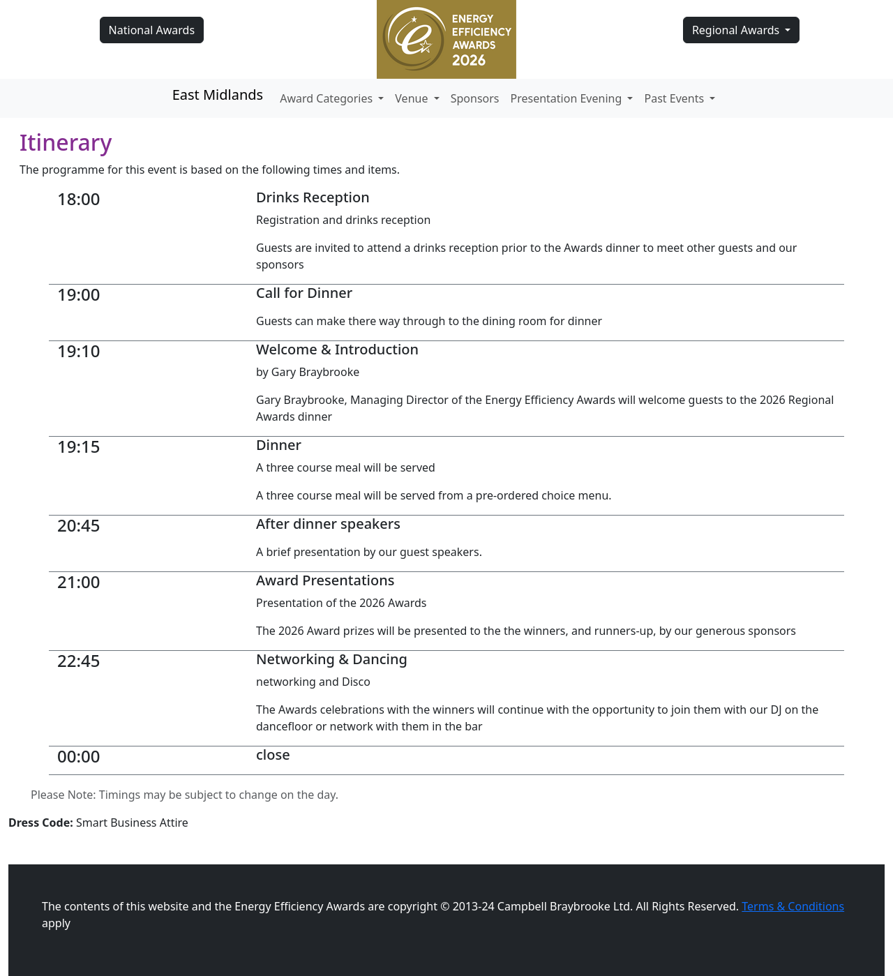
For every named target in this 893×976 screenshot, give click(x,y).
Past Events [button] (675, 98)
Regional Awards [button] (737, 30)
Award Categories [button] (327, 98)
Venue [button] (412, 98)
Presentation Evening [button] (568, 98)
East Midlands (218, 94)
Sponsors (475, 98)
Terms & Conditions (793, 906)
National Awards (152, 30)
